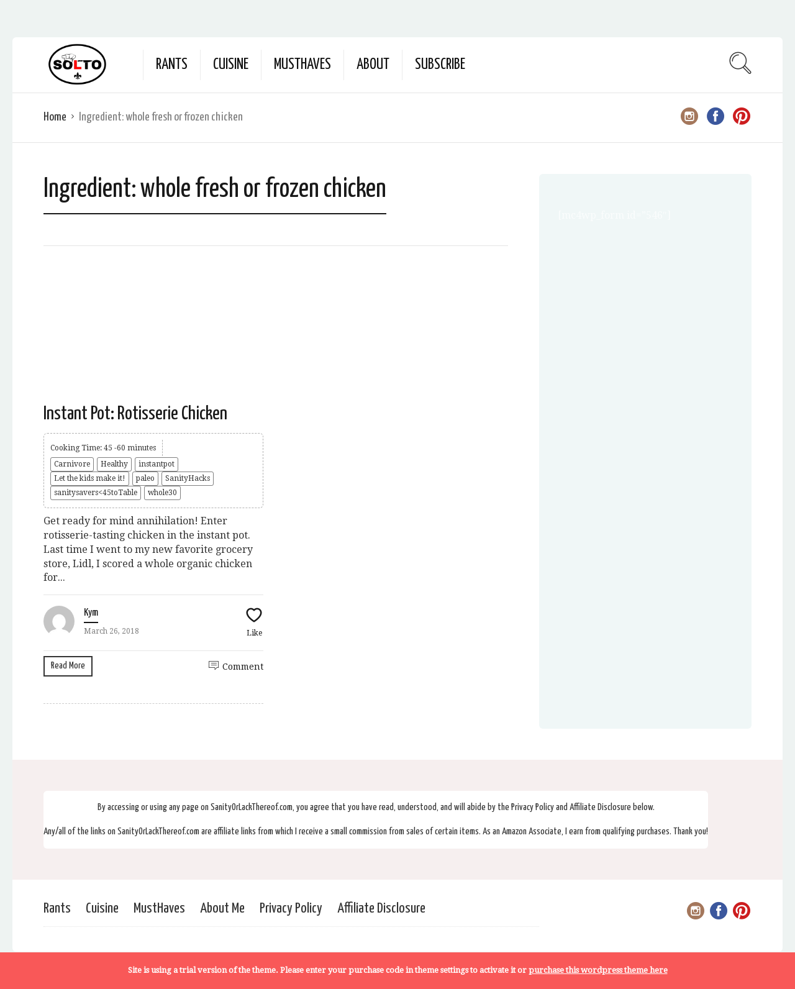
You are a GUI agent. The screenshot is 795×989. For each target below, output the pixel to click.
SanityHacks (187, 478)
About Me (222, 908)
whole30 (162, 492)
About (373, 65)
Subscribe (440, 65)
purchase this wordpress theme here (598, 970)
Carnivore (72, 464)
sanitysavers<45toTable (95, 492)
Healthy (114, 464)
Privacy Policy (291, 908)
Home (54, 117)
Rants (172, 65)
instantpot (157, 464)
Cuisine (230, 65)
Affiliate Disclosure (381, 908)
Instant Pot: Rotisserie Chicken (135, 413)
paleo (145, 478)
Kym (91, 613)
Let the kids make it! (89, 478)
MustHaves (302, 65)
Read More (68, 665)
